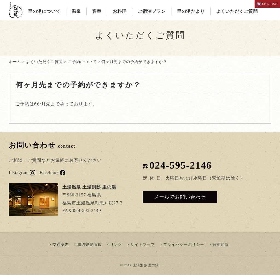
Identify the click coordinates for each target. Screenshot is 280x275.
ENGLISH (267, 3)
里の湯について (44, 11)
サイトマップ (142, 245)
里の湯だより (191, 11)
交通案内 (60, 245)
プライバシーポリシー (183, 245)
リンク (116, 245)
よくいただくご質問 (237, 11)
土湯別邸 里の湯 (146, 265)
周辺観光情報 (89, 245)
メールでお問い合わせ (180, 197)
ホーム (15, 62)
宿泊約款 (220, 245)
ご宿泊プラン (152, 11)
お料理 (120, 11)
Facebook (52, 172)
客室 (96, 11)
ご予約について (82, 62)
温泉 (76, 11)
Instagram (22, 172)
